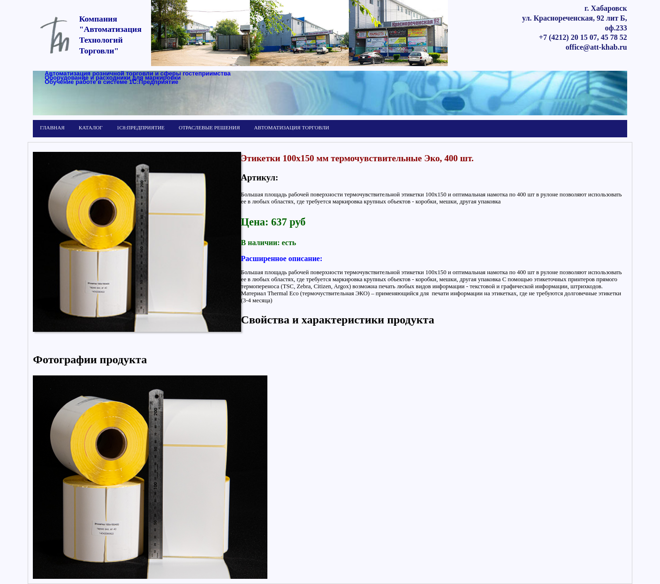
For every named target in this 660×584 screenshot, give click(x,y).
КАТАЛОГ (91, 127)
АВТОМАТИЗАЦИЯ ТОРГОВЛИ (291, 127)
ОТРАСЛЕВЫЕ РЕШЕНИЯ (209, 127)
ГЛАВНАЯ (52, 127)
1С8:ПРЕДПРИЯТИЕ (141, 127)
